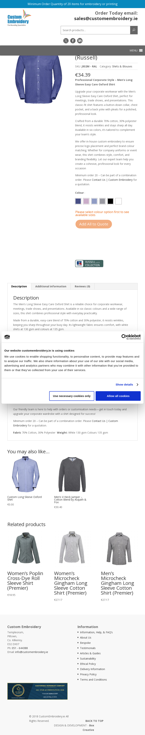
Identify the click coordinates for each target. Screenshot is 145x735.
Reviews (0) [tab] (82, 286)
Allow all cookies (118, 396)
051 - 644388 (20, 648)
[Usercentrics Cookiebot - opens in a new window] (124, 337)
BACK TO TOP (94, 721)
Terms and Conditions (93, 679)
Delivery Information (92, 669)
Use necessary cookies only (72, 396)
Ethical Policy (88, 664)
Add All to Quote (93, 224)
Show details (124, 384)
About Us (85, 637)
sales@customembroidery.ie (106, 18)
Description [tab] (19, 286)
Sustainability (88, 658)
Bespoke (85, 643)
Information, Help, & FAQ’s (96, 632)
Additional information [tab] (50, 286)
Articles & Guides (90, 653)
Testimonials (88, 648)
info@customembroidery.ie (31, 652)
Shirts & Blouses (122, 66)
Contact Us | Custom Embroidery (112, 179)
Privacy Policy (88, 674)
